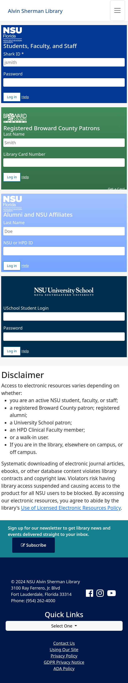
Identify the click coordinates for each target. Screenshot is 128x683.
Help (25, 97)
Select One (62, 626)
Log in (13, 97)
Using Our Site (64, 649)
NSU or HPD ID (18, 242)
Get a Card (116, 189)
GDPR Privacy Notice (64, 662)
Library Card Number (24, 154)
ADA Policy (63, 668)
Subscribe (33, 545)
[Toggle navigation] (117, 10)
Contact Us (64, 643)
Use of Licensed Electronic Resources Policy (71, 508)
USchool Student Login (25, 308)
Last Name (13, 134)
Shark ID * (13, 54)
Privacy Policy (64, 656)
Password (12, 74)
